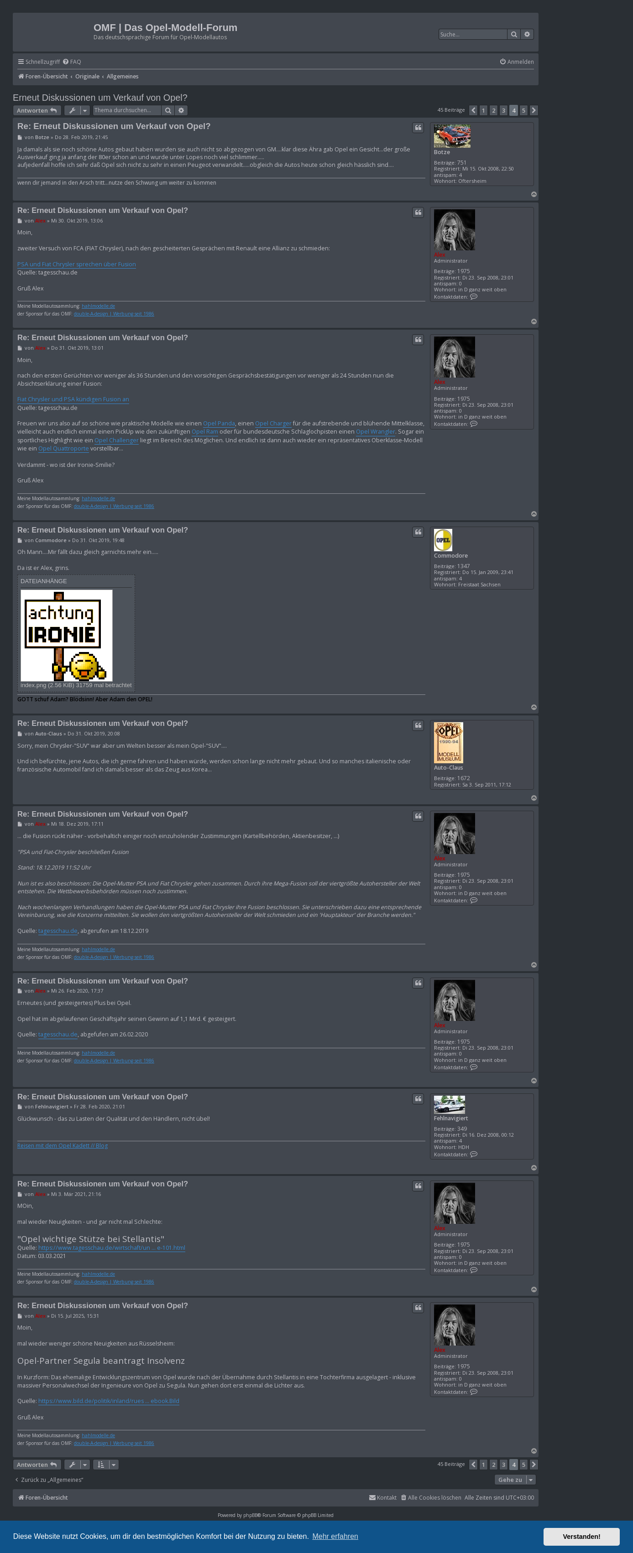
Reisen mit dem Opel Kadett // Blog (62, 1145)
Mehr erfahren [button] (335, 1536)
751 (462, 163)
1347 (463, 566)
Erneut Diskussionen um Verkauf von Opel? (100, 98)
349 (462, 1129)
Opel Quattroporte (63, 448)
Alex (439, 255)
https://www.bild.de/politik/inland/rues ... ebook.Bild (108, 1401)
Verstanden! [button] (582, 1536)
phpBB (250, 1515)
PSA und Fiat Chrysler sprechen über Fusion (76, 264)
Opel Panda (219, 423)
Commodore (451, 556)
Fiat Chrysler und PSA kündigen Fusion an (73, 399)
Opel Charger (273, 423)
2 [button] (493, 110)
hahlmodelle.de (98, 306)
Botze (442, 152)
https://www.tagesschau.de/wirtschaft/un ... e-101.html (111, 1248)
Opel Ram (205, 431)
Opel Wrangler (375, 431)
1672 (463, 778)
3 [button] (503, 110)
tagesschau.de (58, 931)
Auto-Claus (448, 768)
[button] (473, 110)
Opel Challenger (116, 440)
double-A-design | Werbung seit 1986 (114, 314)
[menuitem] (71, 62)
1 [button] (483, 110)
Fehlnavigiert (451, 1118)
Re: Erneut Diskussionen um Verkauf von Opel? (114, 126)
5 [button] (523, 110)
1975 (463, 271)
